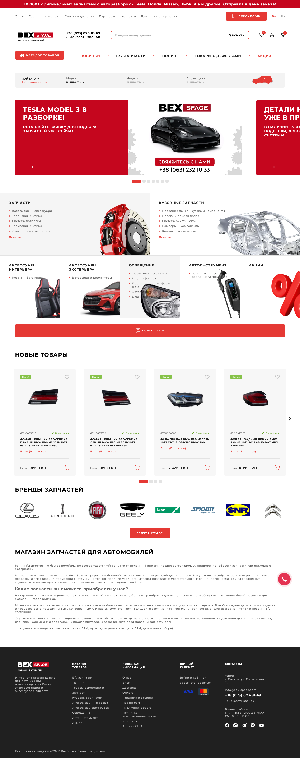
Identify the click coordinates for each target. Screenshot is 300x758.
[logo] (35, 35)
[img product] (45, 397)
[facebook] (227, 725)
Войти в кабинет (193, 677)
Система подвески (26, 221)
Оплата (128, 692)
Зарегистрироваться (196, 682)
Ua (283, 16)
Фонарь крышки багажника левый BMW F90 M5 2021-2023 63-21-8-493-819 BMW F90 (114, 442)
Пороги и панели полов (180, 216)
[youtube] (261, 725)
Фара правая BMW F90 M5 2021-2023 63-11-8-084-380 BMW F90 (185, 441)
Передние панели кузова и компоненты (193, 211)
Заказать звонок (83, 37)
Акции (264, 56)
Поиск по (246, 16)
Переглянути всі (150, 533)
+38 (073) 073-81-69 (83, 33)
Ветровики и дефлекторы (92, 277)
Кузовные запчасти (87, 697)
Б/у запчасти (130, 56)
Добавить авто (34, 82)
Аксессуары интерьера (90, 702)
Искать (236, 35)
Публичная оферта (137, 707)
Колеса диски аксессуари (32, 211)
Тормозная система (27, 226)
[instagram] (235, 725)
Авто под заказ (165, 16)
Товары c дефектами (218, 56)
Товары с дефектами (88, 687)
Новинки (90, 56)
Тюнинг (170, 56)
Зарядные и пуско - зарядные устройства (208, 275)
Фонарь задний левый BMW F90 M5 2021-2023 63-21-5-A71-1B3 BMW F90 (254, 442)
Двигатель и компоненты (31, 231)
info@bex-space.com (241, 690)
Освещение (81, 712)
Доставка (129, 687)
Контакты (129, 16)
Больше (15, 237)
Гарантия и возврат (44, 16)
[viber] (253, 725)
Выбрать (73, 82)
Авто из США (132, 726)
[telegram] (244, 725)
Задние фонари (144, 278)
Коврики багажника (28, 277)
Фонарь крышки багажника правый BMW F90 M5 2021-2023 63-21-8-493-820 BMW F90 (44, 442)
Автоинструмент (85, 717)
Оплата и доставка (79, 16)
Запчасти (79, 692)
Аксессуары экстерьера (90, 707)
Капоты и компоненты (179, 231)
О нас (19, 16)
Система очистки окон (179, 221)
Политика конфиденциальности (139, 714)
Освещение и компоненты (152, 296)
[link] (128, 137)
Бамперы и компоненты (181, 226)
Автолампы (140, 291)
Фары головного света (149, 273)
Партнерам (108, 16)
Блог (144, 16)
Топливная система (27, 216)
